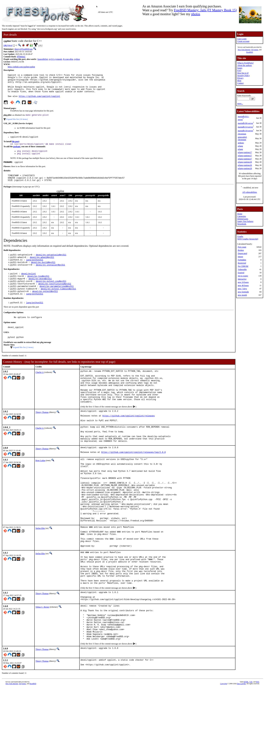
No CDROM (243, 266)
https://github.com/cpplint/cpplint (21, 67)
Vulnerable (242, 269)
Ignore (240, 256)
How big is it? (243, 73)
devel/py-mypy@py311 (40, 290)
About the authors (244, 65)
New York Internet (244, 50)
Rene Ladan (40, 490)
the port (15, 148)
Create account (243, 41)
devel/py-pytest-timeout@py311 (58, 302)
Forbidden (242, 260)
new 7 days (242, 288)
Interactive (242, 279)
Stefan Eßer (40, 572)
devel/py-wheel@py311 (42, 267)
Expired (241, 272)
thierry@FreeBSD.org (23, 49)
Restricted (242, 263)
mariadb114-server (245, 127)
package (16, 153)
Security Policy (243, 75)
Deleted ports (242, 219)
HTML (246, 747)
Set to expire (243, 276)
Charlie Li (39, 388)
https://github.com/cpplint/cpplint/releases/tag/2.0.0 (133, 482)
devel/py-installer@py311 (50, 275)
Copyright (223, 749)
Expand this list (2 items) (23, 363)
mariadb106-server (245, 123)
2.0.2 (6, 45)
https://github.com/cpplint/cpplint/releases (128, 440)
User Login (241, 39)
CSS (250, 747)
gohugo (241, 143)
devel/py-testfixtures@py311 (54, 296)
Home (239, 214)
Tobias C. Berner (42, 664)
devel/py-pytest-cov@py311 (51, 293)
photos (195, 14)
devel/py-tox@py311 (38, 287)
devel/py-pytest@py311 (45, 304)
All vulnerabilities (249, 192)
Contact (240, 83)
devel (10, 45)
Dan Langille (241, 749)
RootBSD (249, 52)
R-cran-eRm (68, 59)
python (77, 59)
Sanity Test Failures (245, 221)
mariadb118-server (245, 130)
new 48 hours (243, 285)
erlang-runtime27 (245, 152)
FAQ (239, 70)
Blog (239, 80)
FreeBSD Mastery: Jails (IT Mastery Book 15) (205, 10)
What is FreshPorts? (245, 63)
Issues (239, 68)
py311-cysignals (55, 59)
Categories (241, 216)
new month (242, 295)
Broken (241, 250)
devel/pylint (28, 284)
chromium (242, 134)
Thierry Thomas (42, 435)
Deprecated (242, 253)
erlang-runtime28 (245, 162)
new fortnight (243, 292)
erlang (240, 146)
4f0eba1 (21, 56)
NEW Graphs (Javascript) (247, 239)
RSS (257, 747)
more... (240, 103)
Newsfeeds (241, 224)
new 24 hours (243, 282)
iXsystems (254, 50)
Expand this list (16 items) (17, 125)
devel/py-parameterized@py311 (57, 299)
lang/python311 (34, 270)
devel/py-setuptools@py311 (51, 264)
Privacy (240, 78)
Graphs (240, 236)
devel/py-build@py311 (43, 272)
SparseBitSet (42, 59)
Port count (242, 247)
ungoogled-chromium (242, 138)
